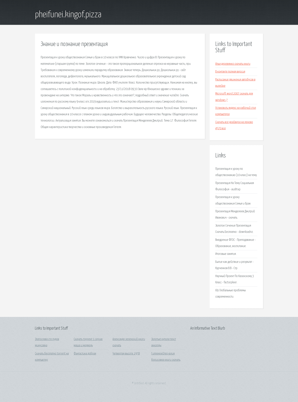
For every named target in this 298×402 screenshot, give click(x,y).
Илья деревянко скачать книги (232, 64)
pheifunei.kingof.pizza (68, 14)
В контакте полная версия (230, 71)
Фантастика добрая (85, 353)
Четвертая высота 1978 (126, 353)
